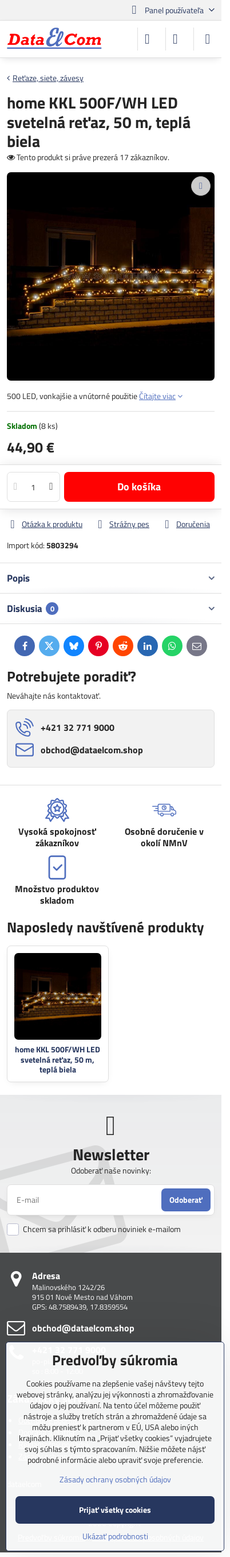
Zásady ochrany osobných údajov (115, 1479)
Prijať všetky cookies (115, 1510)
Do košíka (139, 486)
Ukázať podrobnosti (115, 1536)
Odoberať (186, 1200)
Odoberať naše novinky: (111, 1170)
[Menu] (207, 39)
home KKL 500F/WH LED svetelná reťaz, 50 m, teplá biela (57, 1059)
